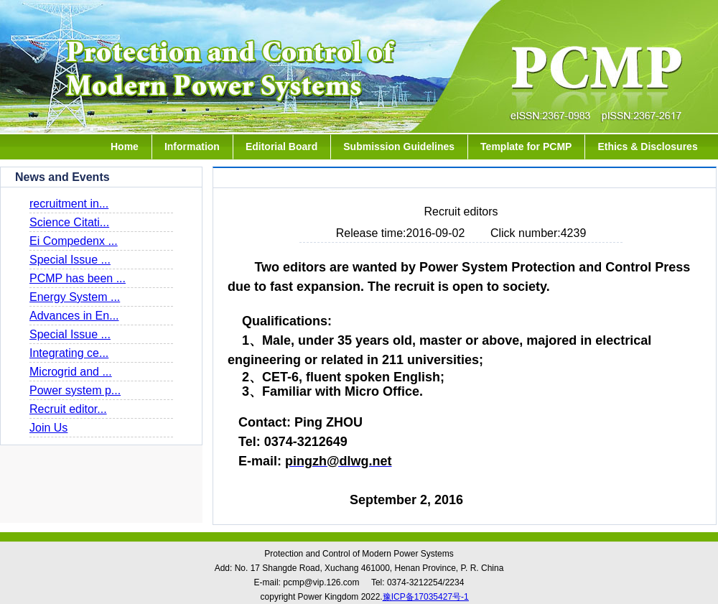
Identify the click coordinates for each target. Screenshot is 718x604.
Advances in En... (74, 316)
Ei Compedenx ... (73, 241)
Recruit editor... (68, 409)
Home (125, 146)
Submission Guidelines (398, 146)
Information (192, 146)
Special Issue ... (70, 260)
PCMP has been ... (77, 278)
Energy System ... (74, 297)
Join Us (48, 428)
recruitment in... (68, 204)
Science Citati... (69, 222)
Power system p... (75, 390)
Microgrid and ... (70, 372)
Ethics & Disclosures (647, 146)
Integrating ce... (68, 353)
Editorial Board (281, 146)
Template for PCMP (526, 146)
